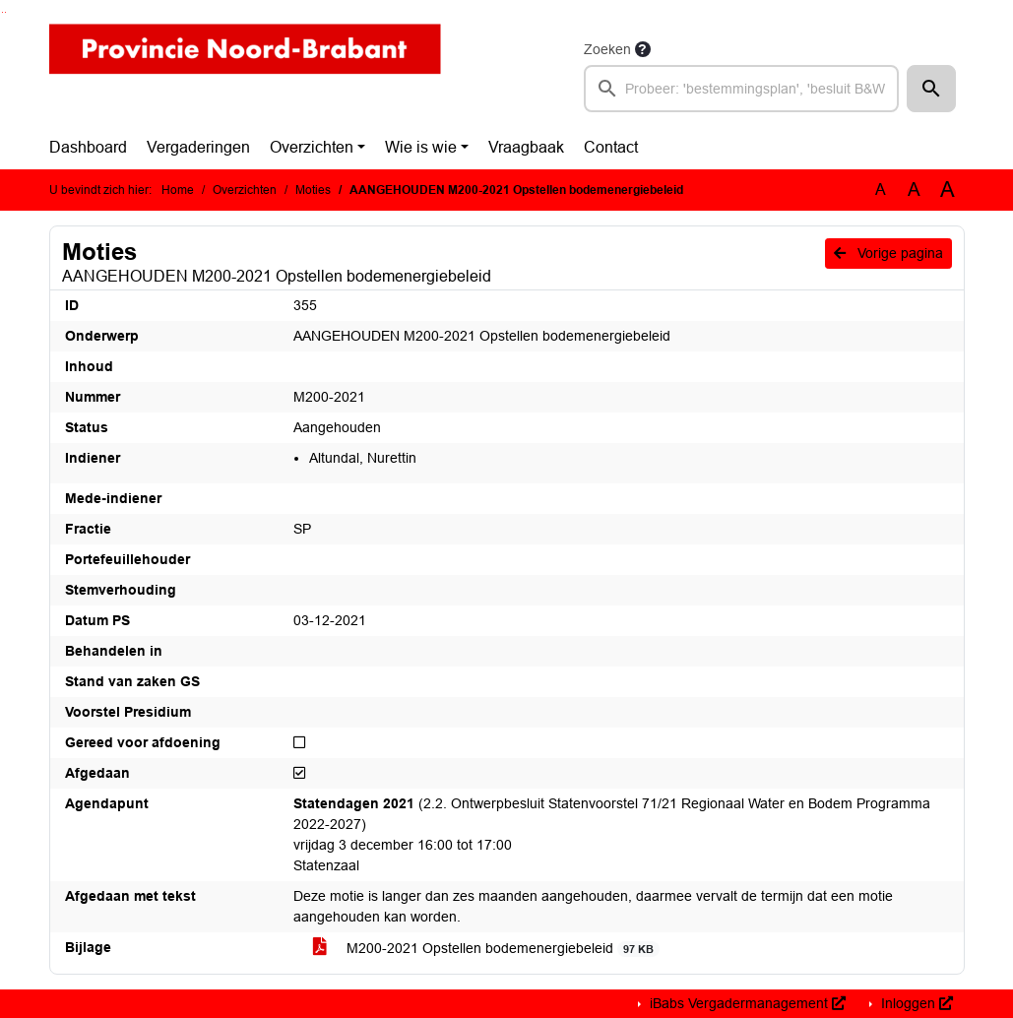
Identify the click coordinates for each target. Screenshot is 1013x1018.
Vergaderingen (198, 147)
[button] (931, 88)
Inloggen (915, 1003)
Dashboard (88, 147)
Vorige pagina (888, 253)
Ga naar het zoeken (2, 12)
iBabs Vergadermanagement (746, 1003)
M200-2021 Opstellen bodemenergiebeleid (487, 948)
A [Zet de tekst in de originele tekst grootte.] (880, 189)
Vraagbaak (526, 147)
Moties (313, 190)
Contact (611, 147)
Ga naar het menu (5, 12)
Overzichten (311, 147)
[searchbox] (742, 88)
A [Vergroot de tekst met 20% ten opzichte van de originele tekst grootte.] (914, 189)
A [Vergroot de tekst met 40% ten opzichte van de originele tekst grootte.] (947, 190)
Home (177, 190)
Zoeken (607, 49)
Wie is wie (421, 147)
